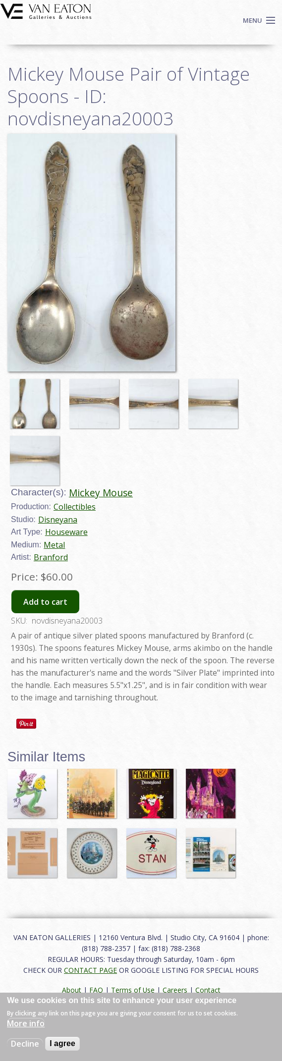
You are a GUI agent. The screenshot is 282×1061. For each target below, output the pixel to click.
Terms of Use (133, 990)
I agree (62, 1043)
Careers (175, 990)
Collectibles (75, 506)
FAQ (96, 990)
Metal (54, 544)
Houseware (66, 532)
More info (26, 1023)
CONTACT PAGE (90, 970)
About (71, 990)
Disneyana (57, 519)
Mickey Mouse (101, 492)
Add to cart (45, 601)
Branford (51, 557)
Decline (25, 1043)
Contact (208, 990)
